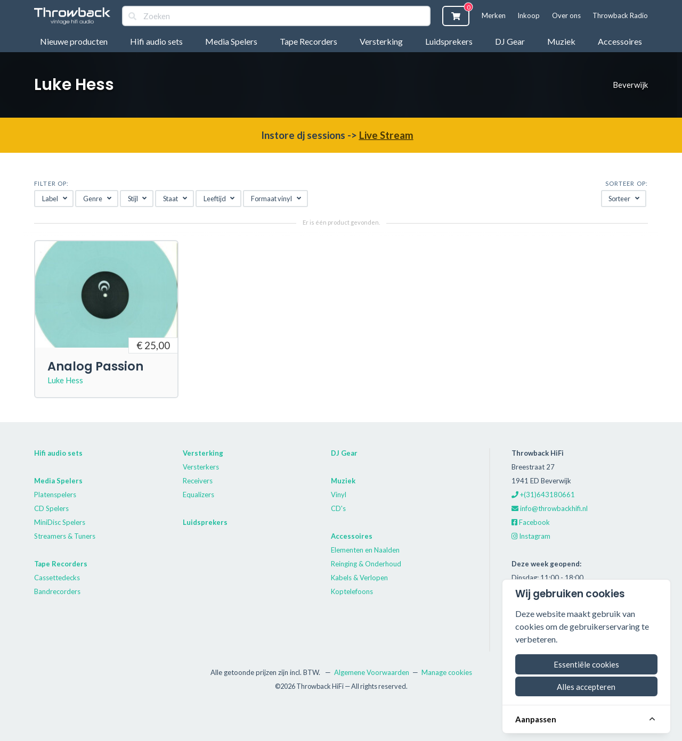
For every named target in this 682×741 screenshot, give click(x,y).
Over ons (566, 15)
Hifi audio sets (156, 41)
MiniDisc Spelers (59, 522)
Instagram (531, 536)
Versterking (381, 41)
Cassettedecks (57, 577)
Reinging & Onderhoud (366, 563)
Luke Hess (65, 380)
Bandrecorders (57, 591)
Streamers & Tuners (64, 536)
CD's (338, 508)
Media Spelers (231, 41)
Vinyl (338, 494)
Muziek (561, 41)
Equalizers (198, 494)
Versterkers (201, 467)
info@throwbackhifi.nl (550, 508)
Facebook (531, 522)
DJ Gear (510, 41)
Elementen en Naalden (365, 550)
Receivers (198, 480)
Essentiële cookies (586, 664)
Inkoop (528, 15)
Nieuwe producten (74, 41)
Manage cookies (446, 672)
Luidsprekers (449, 41)
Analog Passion (95, 366)
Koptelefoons (352, 591)
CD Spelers (51, 508)
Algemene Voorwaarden (371, 672)
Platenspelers (55, 494)
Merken (494, 15)
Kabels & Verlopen (359, 577)
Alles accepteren (586, 686)
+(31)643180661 (543, 494)
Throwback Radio (620, 15)
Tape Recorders (308, 41)
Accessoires (620, 41)
